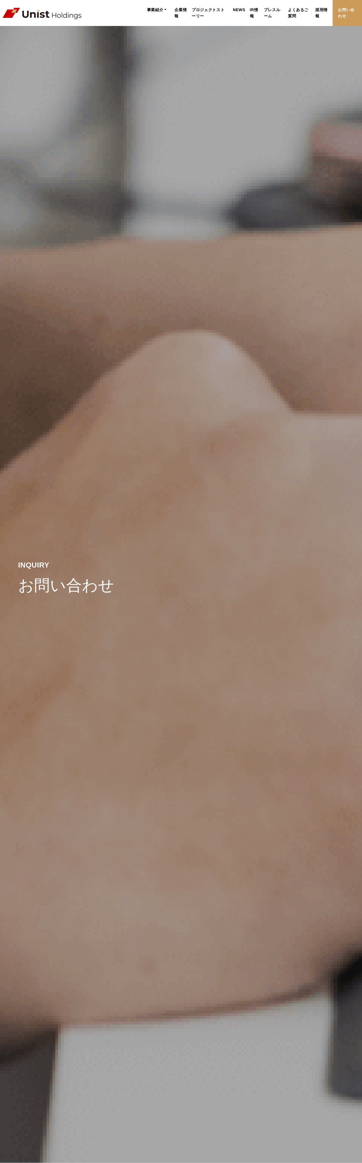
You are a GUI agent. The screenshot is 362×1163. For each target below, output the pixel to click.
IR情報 (233, 10)
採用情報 (314, 10)
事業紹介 (120, 10)
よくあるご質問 (287, 10)
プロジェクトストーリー (182, 10)
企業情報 (147, 10)
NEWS (216, 10)
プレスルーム (255, 10)
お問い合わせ (344, 10)
